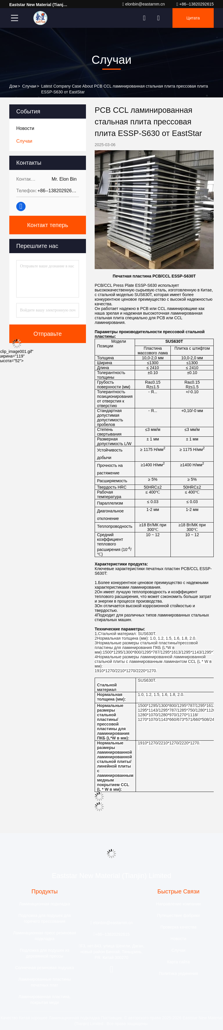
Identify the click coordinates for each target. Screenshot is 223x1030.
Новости (178, 938)
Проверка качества (178, 927)
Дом (13, 86)
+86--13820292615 (195, 4)
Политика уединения (178, 973)
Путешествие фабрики (178, 915)
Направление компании (178, 904)
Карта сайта (178, 962)
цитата (193, 18)
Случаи (29, 86)
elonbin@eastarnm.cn (143, 4)
